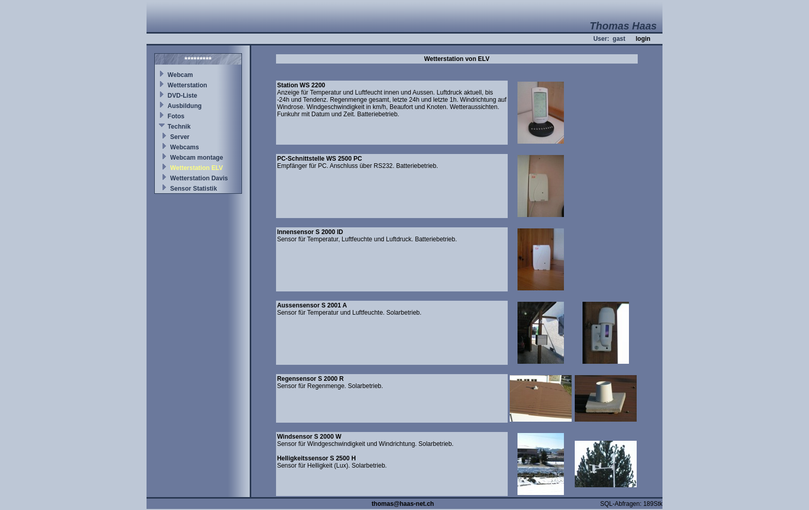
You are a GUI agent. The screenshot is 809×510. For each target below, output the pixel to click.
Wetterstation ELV (196, 168)
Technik (179, 126)
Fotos (176, 116)
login (643, 38)
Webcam (180, 75)
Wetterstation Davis (199, 178)
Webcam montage (196, 157)
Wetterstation (187, 85)
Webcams (184, 147)
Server (179, 137)
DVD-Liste (182, 95)
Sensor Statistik (193, 188)
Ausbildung (185, 106)
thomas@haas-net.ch (402, 503)
